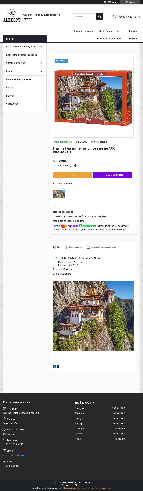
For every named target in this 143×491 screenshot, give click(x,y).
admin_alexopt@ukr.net (15, 455)
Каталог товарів (82, 31)
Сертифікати (12, 104)
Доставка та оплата (110, 31)
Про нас (132, 31)
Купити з (113, 175)
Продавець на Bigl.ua (71, 485)
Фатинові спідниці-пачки (19, 79)
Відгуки (133, 38)
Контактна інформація (109, 38)
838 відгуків (113, 2)
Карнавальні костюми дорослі (21, 55)
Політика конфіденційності (99, 488)
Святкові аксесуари (16, 63)
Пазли (56, 257)
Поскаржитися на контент (74, 488)
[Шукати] (99, 16)
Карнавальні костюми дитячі (21, 46)
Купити (72, 175)
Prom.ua (86, 482)
